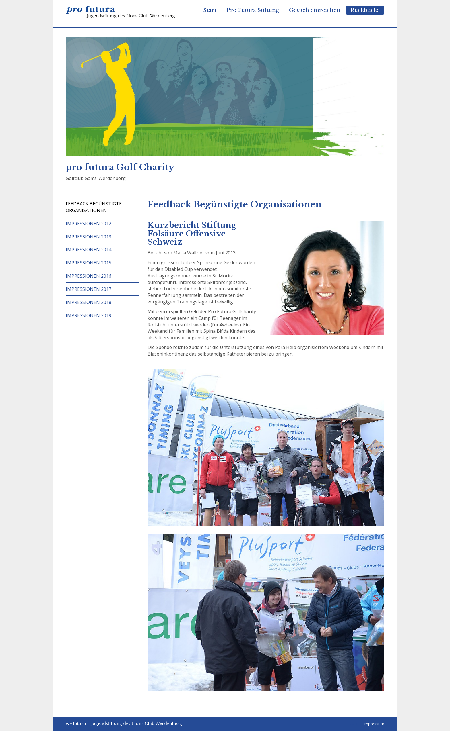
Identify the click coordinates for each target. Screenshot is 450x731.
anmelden (355, 724)
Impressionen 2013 (88, 237)
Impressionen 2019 (88, 315)
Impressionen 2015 (88, 263)
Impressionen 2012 (88, 223)
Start (209, 10)
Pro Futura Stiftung (252, 10)
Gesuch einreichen (314, 10)
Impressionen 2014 (88, 249)
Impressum (373, 723)
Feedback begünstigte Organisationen (94, 207)
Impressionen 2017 (88, 289)
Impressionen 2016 (88, 276)
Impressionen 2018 (88, 302)
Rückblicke (365, 10)
